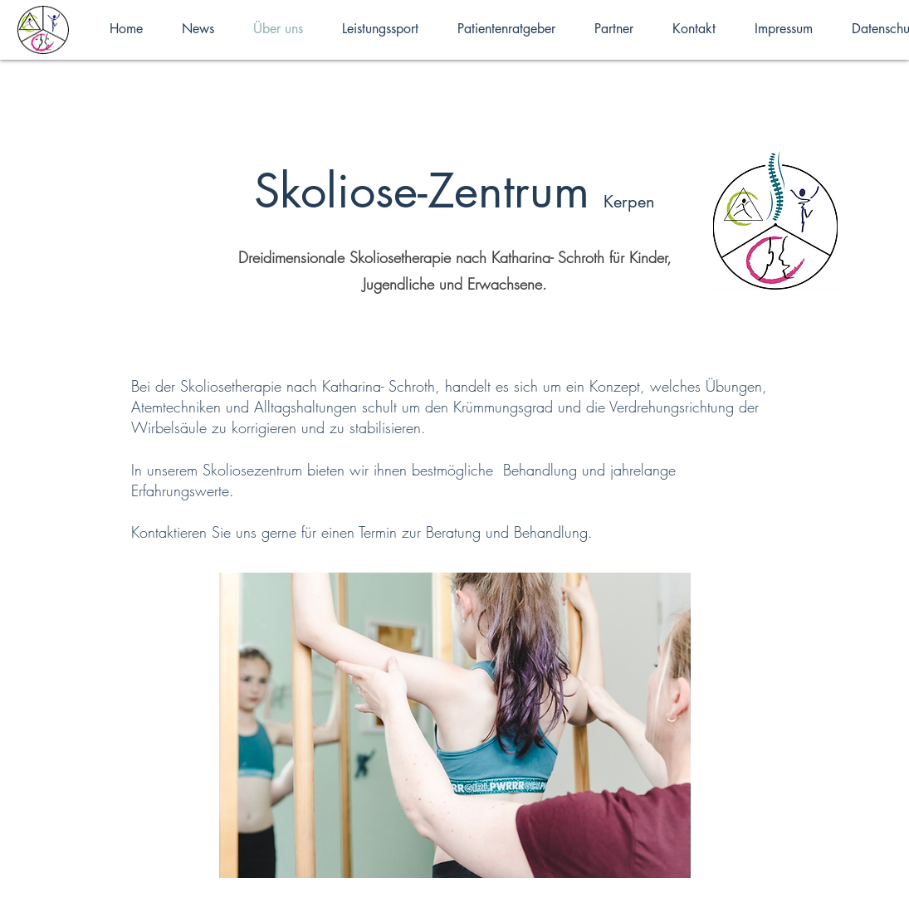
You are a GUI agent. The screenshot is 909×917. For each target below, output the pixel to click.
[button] (455, 725)
